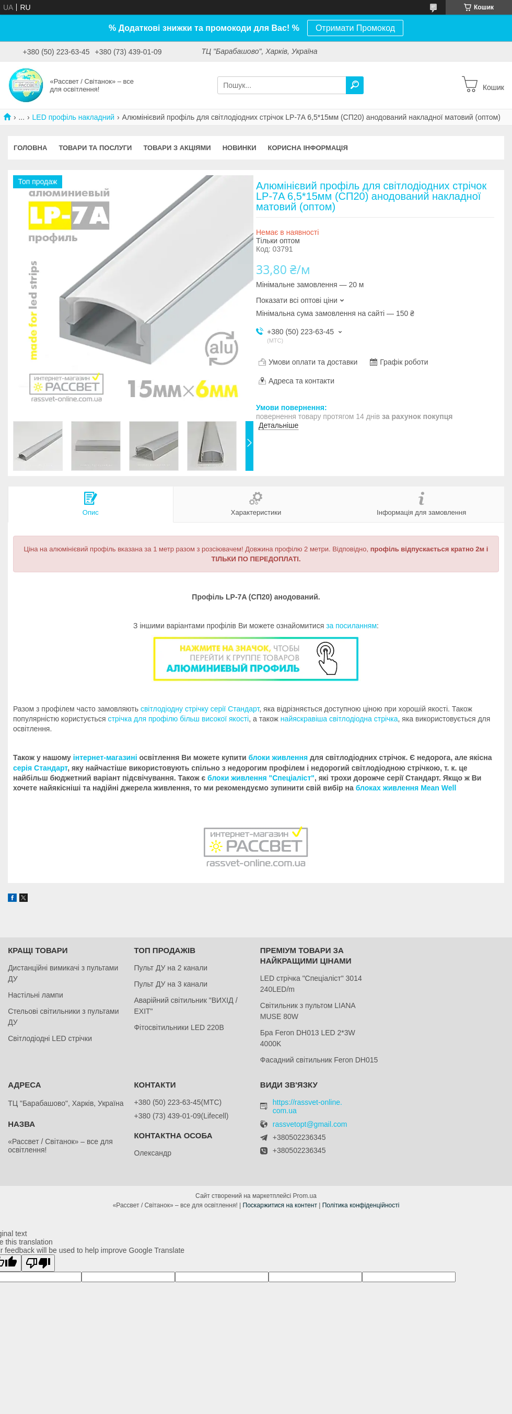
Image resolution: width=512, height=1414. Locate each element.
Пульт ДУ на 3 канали (170, 984)
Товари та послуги (95, 148)
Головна (30, 148)
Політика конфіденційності (361, 1205)
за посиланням (351, 625)
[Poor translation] (38, 1263)
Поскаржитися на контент (280, 1205)
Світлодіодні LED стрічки (50, 1038)
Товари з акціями (177, 148)
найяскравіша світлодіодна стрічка (339, 719)
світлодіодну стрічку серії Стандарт (200, 709)
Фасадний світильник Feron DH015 (319, 1060)
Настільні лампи (35, 995)
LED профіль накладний (73, 117)
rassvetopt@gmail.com (310, 1124)
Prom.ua (305, 1196)
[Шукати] (355, 85)
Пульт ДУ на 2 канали (170, 968)
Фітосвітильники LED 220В (179, 1027)
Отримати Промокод (355, 28)
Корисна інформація (308, 148)
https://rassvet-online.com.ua (307, 1106)
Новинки (240, 148)
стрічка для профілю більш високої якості (178, 719)
